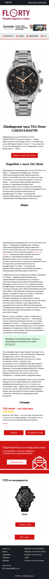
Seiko (27, 557)
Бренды (6, 560)
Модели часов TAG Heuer (35, 551)
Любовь (6, 557)
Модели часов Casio (33, 554)
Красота (6, 549)
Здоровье (7, 554)
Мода (5, 551)
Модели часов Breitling (34, 549)
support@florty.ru (12, 568)
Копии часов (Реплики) (34, 560)
